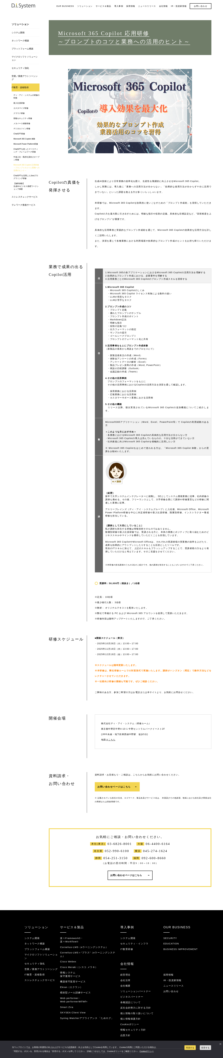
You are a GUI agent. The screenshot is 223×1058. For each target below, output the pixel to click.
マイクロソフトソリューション (25, 58)
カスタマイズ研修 (20, 108)
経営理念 (125, 974)
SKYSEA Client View (73, 1012)
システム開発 (18, 32)
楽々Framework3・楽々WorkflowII (71, 940)
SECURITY (170, 938)
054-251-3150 (115, 858)
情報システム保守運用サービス (70, 974)
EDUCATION (171, 943)
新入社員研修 (19, 103)
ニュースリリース (147, 6)
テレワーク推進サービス (23, 205)
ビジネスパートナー (131, 996)
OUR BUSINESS (65, 6)
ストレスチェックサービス (25, 197)
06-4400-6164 (158, 844)
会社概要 (125, 985)
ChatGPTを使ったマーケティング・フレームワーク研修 (25, 150)
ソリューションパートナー (135, 991)
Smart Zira (66, 1007)
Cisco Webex (68, 961)
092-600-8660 (154, 858)
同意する (190, 1048)
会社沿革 (125, 980)
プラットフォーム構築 (22, 48)
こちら (111, 739)
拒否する (205, 1048)
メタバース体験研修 (21, 123)
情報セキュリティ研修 (22, 118)
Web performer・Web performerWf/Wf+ (74, 1000)
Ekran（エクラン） (71, 987)
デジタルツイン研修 (21, 129)
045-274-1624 (155, 851)
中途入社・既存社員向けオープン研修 (26, 158)
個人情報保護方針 (130, 1018)
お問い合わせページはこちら (114, 786)
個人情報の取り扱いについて (137, 1013)
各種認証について (130, 1002)
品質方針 (125, 1035)
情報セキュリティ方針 (133, 1029)
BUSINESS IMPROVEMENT (180, 949)
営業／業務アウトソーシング (25, 78)
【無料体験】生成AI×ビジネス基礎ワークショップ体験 (26, 186)
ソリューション (85, 6)
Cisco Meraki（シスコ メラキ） (79, 967)
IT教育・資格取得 (20, 87)
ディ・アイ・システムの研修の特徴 (26, 96)
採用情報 (130, 6)
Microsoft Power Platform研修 (25, 144)
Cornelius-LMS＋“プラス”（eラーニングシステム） (87, 954)
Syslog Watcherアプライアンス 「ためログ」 (87, 1018)
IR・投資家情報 (179, 6)
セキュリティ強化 (20, 68)
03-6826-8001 (119, 844)
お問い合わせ (200, 6)
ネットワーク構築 (20, 40)
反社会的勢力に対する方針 (135, 1007)
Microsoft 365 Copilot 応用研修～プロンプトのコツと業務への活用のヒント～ (26, 168)
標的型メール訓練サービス (75, 992)
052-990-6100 (117, 851)
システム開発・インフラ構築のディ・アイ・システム (23, 6)
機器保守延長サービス (73, 981)
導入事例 (118, 6)
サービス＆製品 (103, 6)
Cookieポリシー (129, 1024)
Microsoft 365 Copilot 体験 (24, 139)
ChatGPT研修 (19, 134)
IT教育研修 (126, 949)
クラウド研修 (19, 113)
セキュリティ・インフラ (134, 943)
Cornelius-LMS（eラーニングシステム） (84, 947)
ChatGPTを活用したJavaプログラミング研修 (25, 176)
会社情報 (163, 6)
